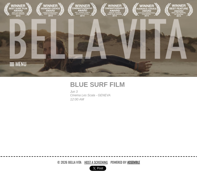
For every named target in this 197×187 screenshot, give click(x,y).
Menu (18, 64)
